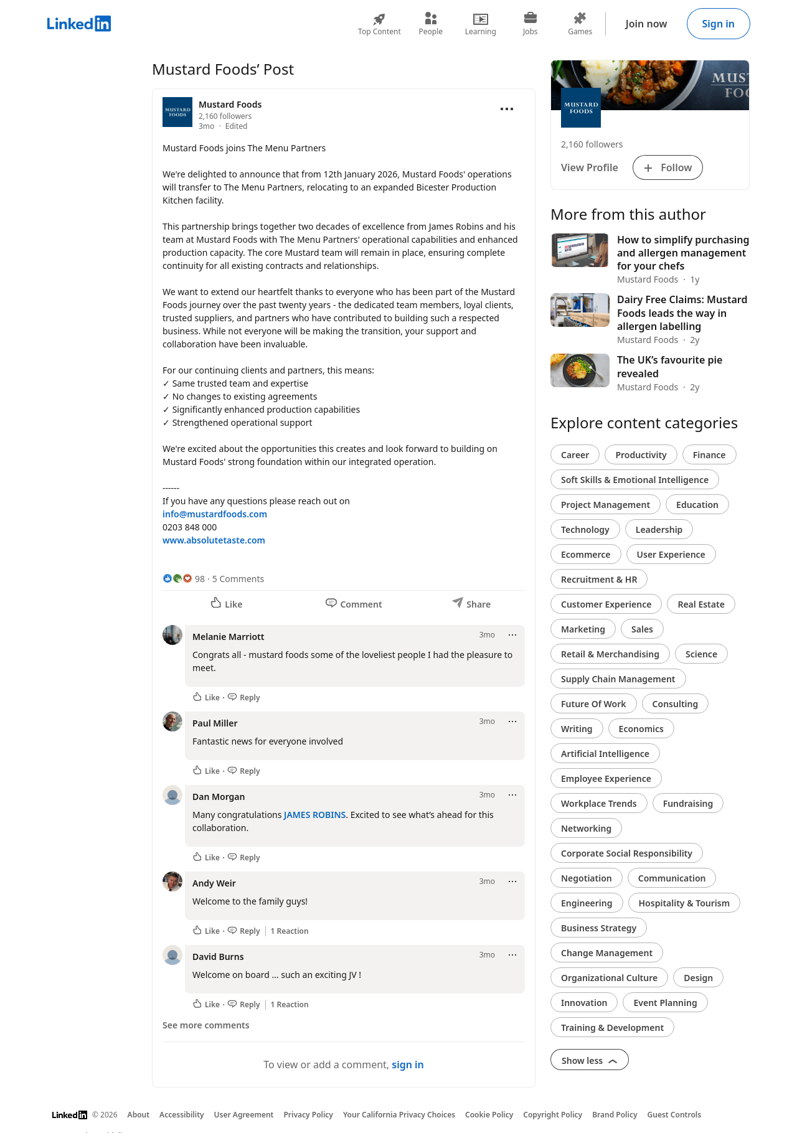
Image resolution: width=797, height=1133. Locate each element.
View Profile (589, 167)
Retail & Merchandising (610, 654)
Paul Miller (215, 723)
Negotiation (586, 878)
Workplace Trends (599, 803)
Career (575, 455)
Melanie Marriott (228, 636)
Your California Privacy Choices (399, 1114)
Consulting (676, 704)
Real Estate (700, 604)
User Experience (671, 554)
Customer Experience (606, 604)
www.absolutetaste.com (214, 540)
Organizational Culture (609, 978)
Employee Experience (606, 778)
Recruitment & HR (599, 579)
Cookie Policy (489, 1114)
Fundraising (688, 803)
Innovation (584, 1002)
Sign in (718, 24)
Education (697, 504)
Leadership (659, 529)
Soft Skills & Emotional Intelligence (635, 480)
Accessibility (181, 1114)
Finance (709, 455)
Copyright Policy (552, 1114)
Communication (672, 878)
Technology (585, 529)
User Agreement (244, 1114)
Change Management (607, 953)
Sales (642, 629)
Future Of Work (593, 704)
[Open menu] (507, 108)
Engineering (587, 903)
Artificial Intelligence (605, 753)
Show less (590, 1060)
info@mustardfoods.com (215, 514)
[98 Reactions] (184, 578)
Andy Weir (214, 883)
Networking (586, 828)
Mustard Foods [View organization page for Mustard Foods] (230, 104)
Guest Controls (675, 1114)
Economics (641, 729)
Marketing (583, 629)
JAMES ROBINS (315, 814)
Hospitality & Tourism (684, 903)
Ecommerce (586, 554)
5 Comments (238, 579)
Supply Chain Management (618, 679)
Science (701, 654)
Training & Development (612, 1027)
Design (698, 978)
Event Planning (665, 1002)
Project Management (605, 504)
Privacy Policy (307, 1114)
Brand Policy (614, 1114)
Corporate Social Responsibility (626, 853)
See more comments (206, 1025)
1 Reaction (290, 931)
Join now (646, 24)
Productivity (640, 455)
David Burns (218, 956)
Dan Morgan (218, 796)
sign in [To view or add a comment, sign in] (408, 1064)
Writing (577, 729)
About (139, 1114)
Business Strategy (598, 928)
